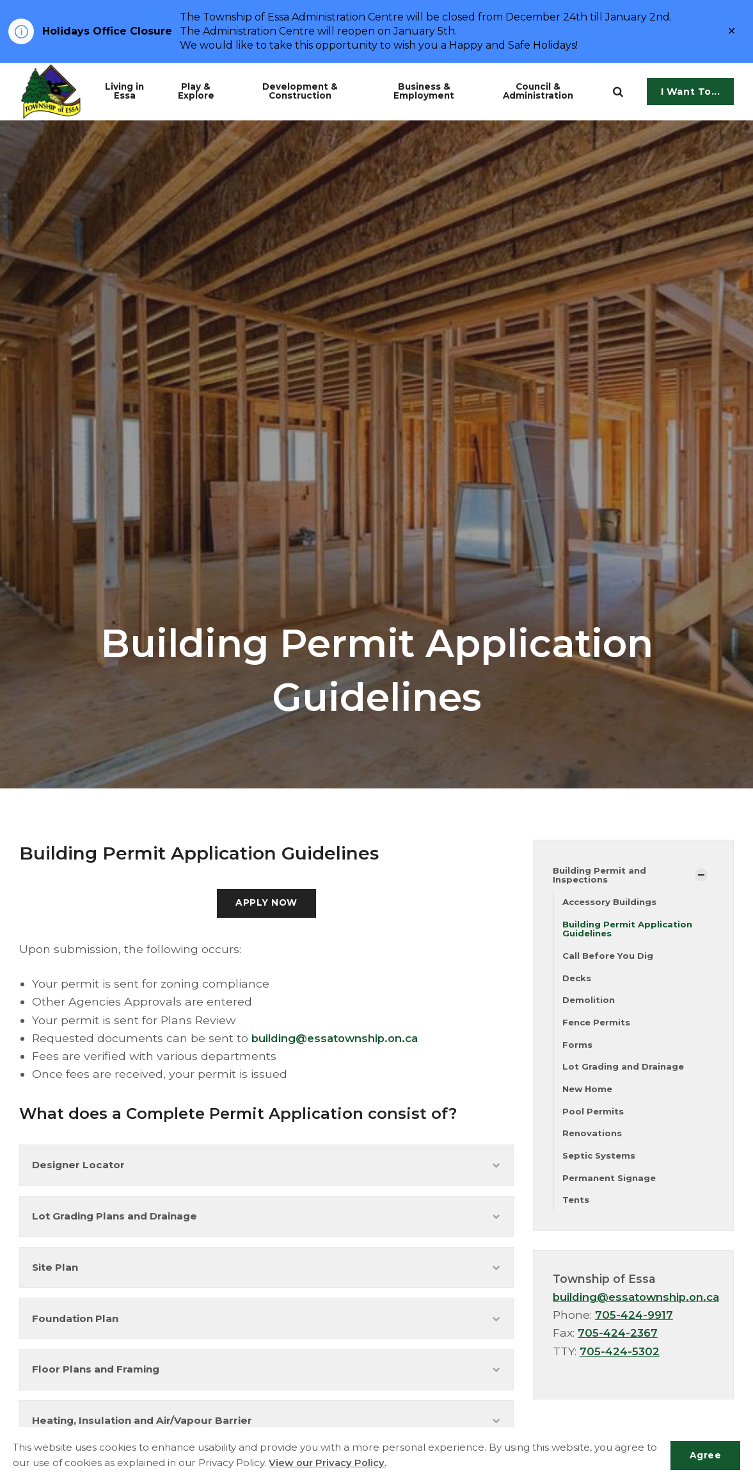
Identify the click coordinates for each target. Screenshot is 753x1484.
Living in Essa (133, 91)
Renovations (593, 1139)
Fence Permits (597, 1026)
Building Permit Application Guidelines (629, 930)
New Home (588, 1094)
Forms (577, 1048)
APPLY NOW (266, 903)
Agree (704, 1455)
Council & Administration (548, 91)
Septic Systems (600, 1162)
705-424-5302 (621, 1359)
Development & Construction (314, 91)
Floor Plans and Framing (266, 1382)
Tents (576, 1207)
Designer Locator (266, 1167)
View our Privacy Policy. (340, 1463)
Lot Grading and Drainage (624, 1071)
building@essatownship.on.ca (340, 1039)
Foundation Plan (266, 1328)
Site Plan (266, 1274)
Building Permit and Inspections (601, 875)
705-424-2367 (619, 1341)
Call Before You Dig (610, 958)
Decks (577, 980)
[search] (618, 91)
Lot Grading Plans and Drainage (266, 1221)
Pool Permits (593, 1116)
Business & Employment (434, 91)
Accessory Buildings (611, 902)
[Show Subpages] (701, 875)
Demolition (589, 1003)
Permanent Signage (611, 1185)
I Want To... (690, 91)
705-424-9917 (635, 1323)
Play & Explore (206, 91)
